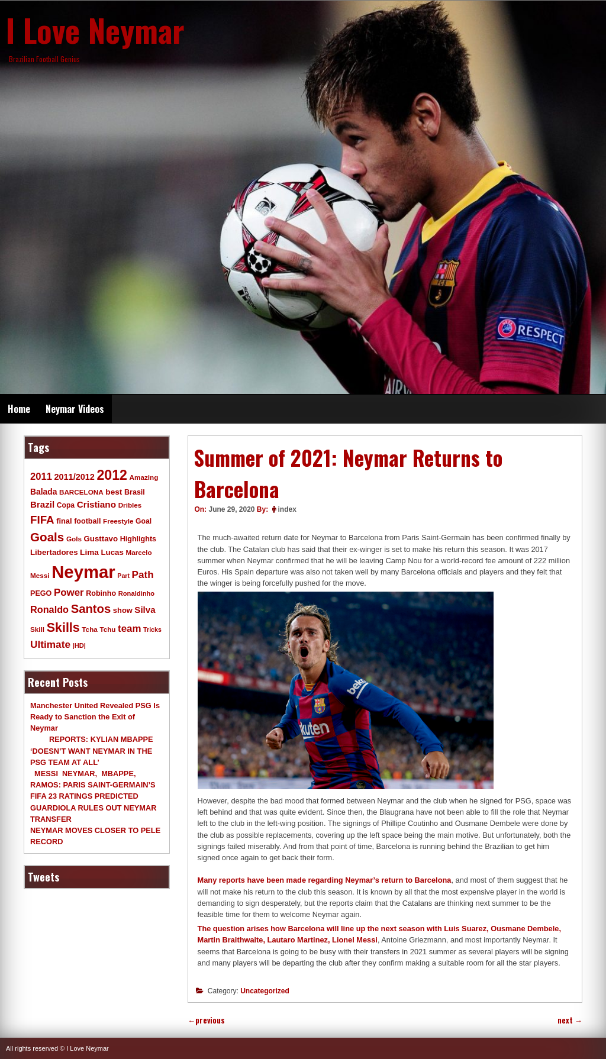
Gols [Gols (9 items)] (74, 539)
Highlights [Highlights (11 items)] (138, 539)
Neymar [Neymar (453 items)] (83, 572)
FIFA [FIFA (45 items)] (42, 520)
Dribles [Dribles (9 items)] (130, 505)
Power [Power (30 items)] (69, 592)
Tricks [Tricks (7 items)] (152, 629)
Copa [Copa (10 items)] (66, 505)
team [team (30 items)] (129, 628)
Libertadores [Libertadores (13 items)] (54, 552)
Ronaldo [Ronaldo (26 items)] (49, 609)
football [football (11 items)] (87, 521)
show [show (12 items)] (123, 610)
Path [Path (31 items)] (143, 574)
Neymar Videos (75, 409)
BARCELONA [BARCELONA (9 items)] (81, 492)
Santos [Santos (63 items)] (91, 608)
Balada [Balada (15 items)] (43, 491)
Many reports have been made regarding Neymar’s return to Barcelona (325, 880)
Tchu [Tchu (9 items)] (107, 629)
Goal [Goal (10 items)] (144, 521)
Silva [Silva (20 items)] (144, 610)
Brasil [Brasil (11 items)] (134, 492)
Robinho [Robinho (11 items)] (101, 593)
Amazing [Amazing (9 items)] (144, 477)
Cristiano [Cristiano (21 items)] (96, 504)
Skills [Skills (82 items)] (63, 628)
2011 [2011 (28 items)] (41, 476)
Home (19, 409)
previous (206, 1020)
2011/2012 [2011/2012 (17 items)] (74, 477)
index (287, 509)
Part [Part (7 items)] (123, 575)
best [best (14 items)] (113, 491)
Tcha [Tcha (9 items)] (89, 629)
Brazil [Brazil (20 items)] (42, 504)
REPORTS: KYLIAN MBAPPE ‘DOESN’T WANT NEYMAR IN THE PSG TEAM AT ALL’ (91, 750)
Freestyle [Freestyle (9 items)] (118, 521)
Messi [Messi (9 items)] (40, 575)
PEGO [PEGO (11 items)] (40, 593)
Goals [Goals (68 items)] (47, 537)
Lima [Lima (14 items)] (89, 552)
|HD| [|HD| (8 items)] (79, 645)
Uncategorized (264, 991)
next (569, 1020)
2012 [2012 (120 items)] (111, 475)
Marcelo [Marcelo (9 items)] (138, 552)
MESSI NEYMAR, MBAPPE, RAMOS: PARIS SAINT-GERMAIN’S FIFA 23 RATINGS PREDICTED (93, 784)
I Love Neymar (95, 30)
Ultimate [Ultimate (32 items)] (50, 644)
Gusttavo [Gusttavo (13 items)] (101, 538)
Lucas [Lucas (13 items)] (112, 552)
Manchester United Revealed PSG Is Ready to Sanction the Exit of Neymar (95, 716)
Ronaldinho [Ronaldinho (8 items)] (136, 593)
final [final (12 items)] (64, 520)
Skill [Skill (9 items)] (37, 629)
